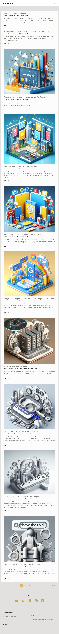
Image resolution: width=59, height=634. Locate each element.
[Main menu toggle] (54, 3)
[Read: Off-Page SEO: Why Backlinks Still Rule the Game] (29, 406)
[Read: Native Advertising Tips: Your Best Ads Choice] (29, 139)
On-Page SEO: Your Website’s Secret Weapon (21, 497)
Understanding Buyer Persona (15, 13)
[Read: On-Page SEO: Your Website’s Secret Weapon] (29, 472)
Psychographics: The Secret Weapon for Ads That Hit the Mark (27, 32)
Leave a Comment (8, 15)
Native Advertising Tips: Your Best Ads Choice (21, 167)
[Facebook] (42, 601)
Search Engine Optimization (21, 368)
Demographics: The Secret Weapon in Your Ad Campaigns (26, 97)
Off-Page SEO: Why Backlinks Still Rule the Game (23, 432)
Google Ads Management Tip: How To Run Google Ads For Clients (29, 299)
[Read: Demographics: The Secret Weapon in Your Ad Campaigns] (29, 71)
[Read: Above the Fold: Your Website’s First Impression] (29, 538)
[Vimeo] (23, 601)
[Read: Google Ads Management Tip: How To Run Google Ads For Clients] (29, 273)
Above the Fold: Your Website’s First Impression (22, 565)
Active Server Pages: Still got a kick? (18, 366)
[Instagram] (36, 601)
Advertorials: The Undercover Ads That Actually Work (24, 234)
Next (54, 585)
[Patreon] (29, 601)
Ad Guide (16, 15)
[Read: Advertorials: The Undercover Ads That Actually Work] (29, 208)
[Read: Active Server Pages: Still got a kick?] (29, 340)
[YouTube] (16, 601)
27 (30, 585)
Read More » (7, 25)
